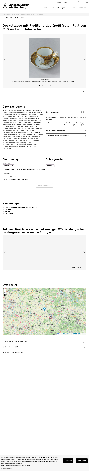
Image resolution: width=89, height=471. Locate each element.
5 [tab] (50, 86)
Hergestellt (6, 163)
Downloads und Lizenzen (15, 341)
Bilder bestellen (10, 347)
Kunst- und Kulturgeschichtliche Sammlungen (24, 207)
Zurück (5, 60)
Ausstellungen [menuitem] (58, 8)
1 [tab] (39, 86)
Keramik (8, 209)
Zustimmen (81, 460)
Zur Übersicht (74, 267)
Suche (65, 2)
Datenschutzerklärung (13, 463)
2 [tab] (42, 86)
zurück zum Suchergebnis (14, 17)
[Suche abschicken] (74, 2)
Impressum (5, 465)
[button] (44, 309)
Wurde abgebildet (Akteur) (11, 177)
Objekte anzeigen (44, 185)
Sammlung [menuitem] (83, 8)
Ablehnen (68, 460)
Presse (59, 2)
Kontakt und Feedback (14, 352)
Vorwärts (84, 60)
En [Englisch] (87, 2)
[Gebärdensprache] (83, 2)
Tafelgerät (9, 213)
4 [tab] (47, 86)
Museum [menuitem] (71, 8)
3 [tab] (45, 86)
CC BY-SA (73, 81)
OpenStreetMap (73, 334)
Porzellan (9, 211)
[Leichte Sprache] (78, 2)
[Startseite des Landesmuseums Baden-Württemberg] (16, 7)
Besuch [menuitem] (46, 8)
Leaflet (61, 334)
